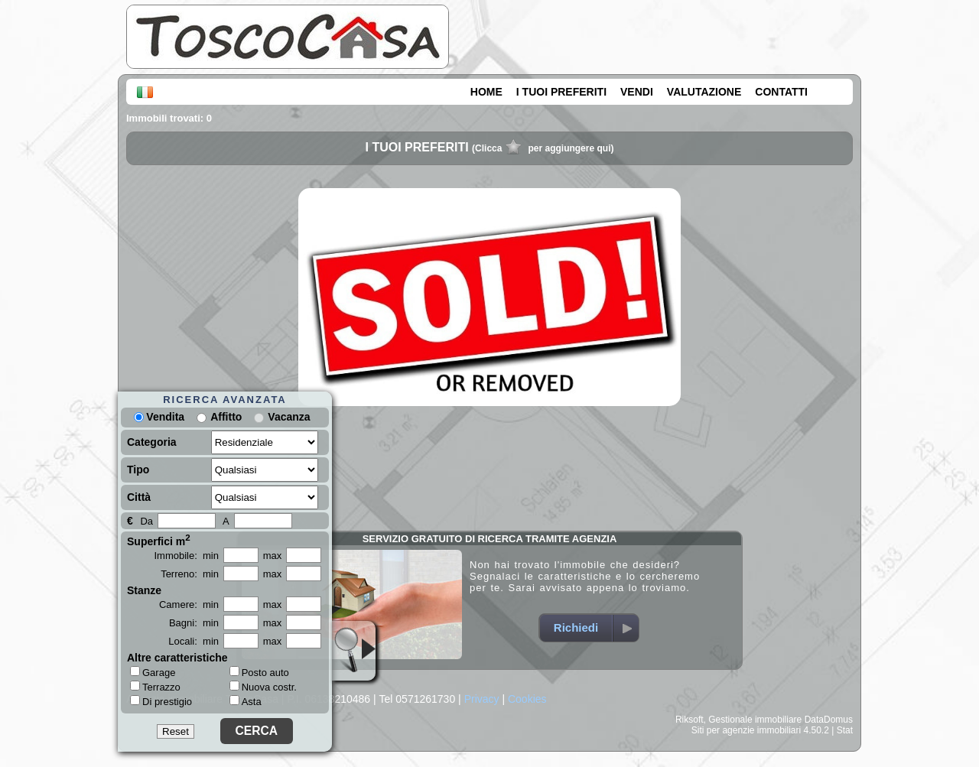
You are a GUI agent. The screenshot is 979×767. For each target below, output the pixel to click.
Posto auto (259, 672)
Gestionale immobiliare (755, 719)
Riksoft (689, 719)
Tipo (138, 469)
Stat (845, 730)
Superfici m (158, 540)
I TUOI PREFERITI (561, 92)
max (272, 555)
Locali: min (193, 641)
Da (146, 521)
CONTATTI (781, 92)
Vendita (159, 417)
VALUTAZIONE (704, 92)
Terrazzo (155, 687)
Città (139, 497)
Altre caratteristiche (177, 658)
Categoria (152, 442)
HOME (486, 92)
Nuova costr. (263, 687)
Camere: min (189, 604)
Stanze (144, 590)
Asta (245, 701)
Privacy (481, 699)
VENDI (636, 92)
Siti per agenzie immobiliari (746, 730)
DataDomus (829, 719)
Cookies (527, 699)
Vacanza (289, 417)
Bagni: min (194, 623)
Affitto (226, 417)
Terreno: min (190, 574)
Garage (152, 672)
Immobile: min (186, 555)
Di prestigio (161, 701)
